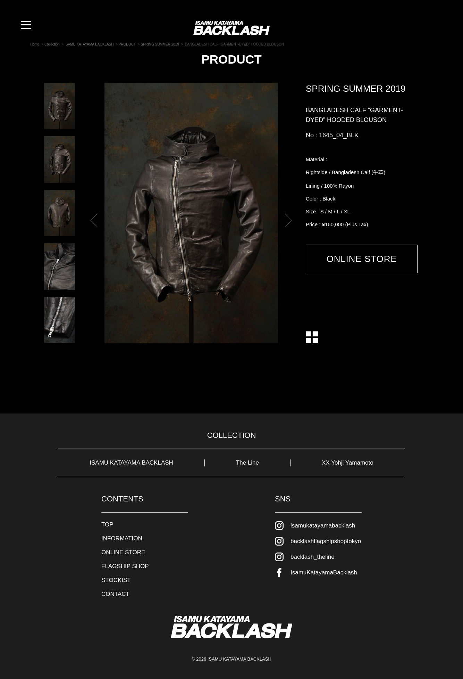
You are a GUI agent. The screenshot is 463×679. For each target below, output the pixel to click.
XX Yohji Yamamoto (347, 462)
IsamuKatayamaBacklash (324, 572)
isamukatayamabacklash (323, 525)
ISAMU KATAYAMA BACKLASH (131, 462)
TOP (107, 524)
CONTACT (115, 594)
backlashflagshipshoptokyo (326, 541)
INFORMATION (121, 538)
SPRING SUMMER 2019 (356, 88)
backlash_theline (313, 557)
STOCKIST (116, 580)
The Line (247, 462)
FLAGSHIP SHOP (125, 566)
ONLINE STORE (362, 259)
